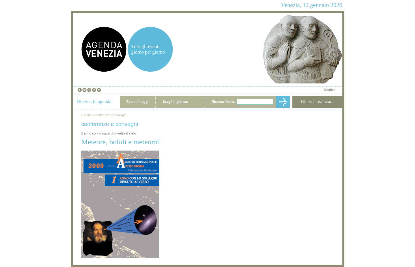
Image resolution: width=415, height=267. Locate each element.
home (88, 115)
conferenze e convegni (110, 115)
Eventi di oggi (137, 102)
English (330, 89)
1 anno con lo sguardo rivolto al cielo (108, 133)
